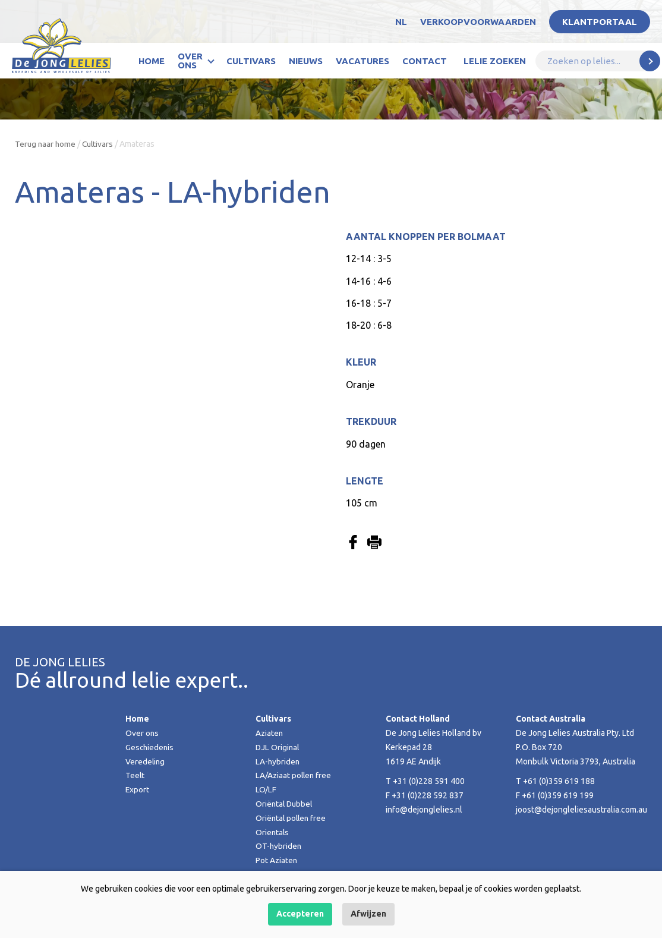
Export (137, 789)
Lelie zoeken (495, 60)
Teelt (135, 775)
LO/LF (266, 789)
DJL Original (278, 747)
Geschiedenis (150, 747)
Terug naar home (46, 144)
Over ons (190, 61)
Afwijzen (368, 913)
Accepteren (300, 913)
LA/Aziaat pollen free (294, 775)
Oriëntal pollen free (292, 818)
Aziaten (270, 733)
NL (401, 21)
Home (151, 60)
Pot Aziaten (277, 860)
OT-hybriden (279, 846)
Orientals (273, 832)
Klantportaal (599, 22)
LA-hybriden (278, 761)
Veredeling (145, 761)
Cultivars (251, 60)
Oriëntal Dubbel (285, 803)
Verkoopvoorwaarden (478, 21)
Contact (424, 60)
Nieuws (306, 60)
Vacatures (362, 60)
